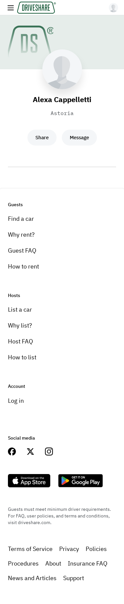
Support (73, 578)
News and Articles (32, 578)
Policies (96, 549)
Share (42, 137)
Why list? (20, 325)
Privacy (69, 549)
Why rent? (21, 234)
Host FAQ (20, 341)
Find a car (21, 218)
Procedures (23, 563)
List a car (20, 309)
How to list (22, 357)
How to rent (23, 266)
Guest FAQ (22, 250)
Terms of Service (30, 549)
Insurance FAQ (87, 563)
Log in (16, 400)
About (53, 563)
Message (79, 137)
